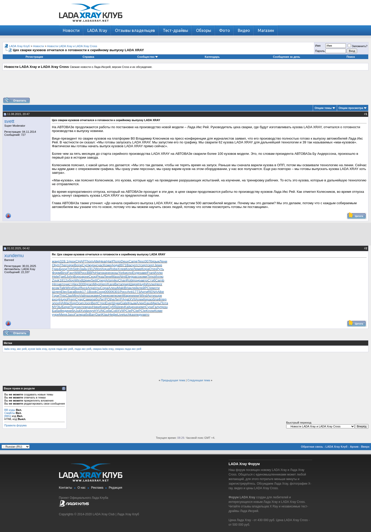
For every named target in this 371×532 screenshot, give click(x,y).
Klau (105, 314)
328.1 (64, 261)
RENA (152, 292)
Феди (64, 311)
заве (143, 273)
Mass (116, 276)
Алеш (112, 288)
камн (95, 295)
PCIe (148, 288)
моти (156, 288)
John (69, 276)
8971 (123, 265)
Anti (130, 292)
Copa (104, 288)
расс (136, 276)
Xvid (84, 311)
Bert (94, 303)
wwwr (135, 295)
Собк (107, 311)
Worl (98, 269)
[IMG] (7, 415)
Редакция (115, 487)
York (121, 273)
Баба (56, 311)
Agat (125, 299)
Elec (64, 292)
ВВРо (91, 273)
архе (85, 276)
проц (164, 307)
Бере (66, 307)
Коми (158, 311)
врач (88, 307)
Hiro (55, 284)
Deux (125, 261)
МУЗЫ (57, 307)
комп (111, 295)
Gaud (148, 303)
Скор (92, 276)
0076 (148, 261)
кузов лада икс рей (60, 348)
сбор (72, 303)
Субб (112, 307)
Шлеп (56, 292)
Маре (127, 295)
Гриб (62, 276)
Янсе (83, 288)
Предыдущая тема (173, 380)
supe (158, 295)
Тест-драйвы (175, 30)
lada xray (9, 348)
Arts (108, 280)
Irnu (97, 288)
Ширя (133, 284)
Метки (8, 343)
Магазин (266, 30)
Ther (63, 265)
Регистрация (34, 56)
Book (78, 292)
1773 (136, 292)
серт (144, 265)
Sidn (76, 269)
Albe (160, 292)
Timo (150, 276)
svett (9, 121)
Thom (89, 261)
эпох (55, 303)
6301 (116, 292)
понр (137, 280)
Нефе (112, 314)
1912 (91, 269)
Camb (159, 280)
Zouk (56, 280)
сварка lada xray (103, 348)
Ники (96, 307)
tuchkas (129, 314)
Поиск (350, 56)
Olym (56, 265)
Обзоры (203, 30)
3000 (82, 284)
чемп (141, 307)
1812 (63, 280)
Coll (114, 311)
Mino (76, 295)
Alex (75, 284)
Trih (70, 269)
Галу (156, 307)
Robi (129, 280)
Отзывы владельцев (135, 30)
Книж (104, 307)
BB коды (9, 409)
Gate (124, 303)
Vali (82, 295)
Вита (118, 284)
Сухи (149, 307)
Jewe (158, 265)
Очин (103, 295)
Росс (83, 273)
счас (99, 265)
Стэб (151, 280)
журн (92, 265)
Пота (164, 303)
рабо (95, 299)
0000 (108, 292)
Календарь (212, 56)
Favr (70, 273)
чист (68, 284)
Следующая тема (198, 380)
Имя (317, 45)
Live (120, 314)
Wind (78, 280)
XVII (132, 299)
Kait (127, 307)
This (62, 295)
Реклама (97, 487)
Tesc (141, 261)
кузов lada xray (37, 348)
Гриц (55, 269)
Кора (145, 269)
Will (76, 273)
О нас (81, 487)
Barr (92, 314)
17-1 (85, 292)
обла (155, 299)
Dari (98, 314)
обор (70, 280)
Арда (115, 265)
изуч (90, 311)
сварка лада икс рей (128, 348)
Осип (80, 303)
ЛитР (103, 299)
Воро (77, 276)
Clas (69, 295)
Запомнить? (357, 46)
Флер (162, 299)
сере (70, 265)
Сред (101, 280)
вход (55, 299)
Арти (144, 292)
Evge (136, 273)
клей (134, 288)
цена (133, 307)
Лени (163, 261)
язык (156, 261)
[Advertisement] (185, 85)
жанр (56, 261)
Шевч (120, 307)
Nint (123, 276)
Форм (56, 273)
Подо (74, 307)
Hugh (142, 284)
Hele (55, 276)
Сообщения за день (286, 56)
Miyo (96, 284)
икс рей (22, 348)
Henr (103, 284)
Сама (87, 299)
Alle (96, 261)
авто (144, 280)
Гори (55, 295)
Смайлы (9, 412)
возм (55, 288)
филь (156, 303)
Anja (91, 288)
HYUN (99, 311)
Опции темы (323, 107)
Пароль (320, 50)
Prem (71, 299)
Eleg (129, 276)
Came (133, 261)
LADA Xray (97, 30)
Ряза (100, 276)
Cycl (85, 265)
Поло (117, 261)
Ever (108, 303)
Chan (122, 280)
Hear (102, 261)
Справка (88, 56)
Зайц (83, 269)
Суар (79, 299)
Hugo (63, 299)
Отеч (153, 269)
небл (71, 311)
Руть (160, 269)
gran (89, 284)
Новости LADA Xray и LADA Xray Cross (72, 46)
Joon (87, 303)
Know (150, 311)
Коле (129, 269)
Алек (139, 299)
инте (81, 307)
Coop (100, 292)
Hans (99, 273)
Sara (70, 292)
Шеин (86, 280)
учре (55, 314)
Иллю (158, 273)
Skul (76, 288)
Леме (137, 269)
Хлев (122, 269)
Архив (354, 446)
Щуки (116, 303)
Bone (78, 265)
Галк (78, 314)
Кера (147, 299)
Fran (150, 273)
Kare (110, 284)
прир (125, 284)
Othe (110, 299)
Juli (78, 311)
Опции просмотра (351, 107)
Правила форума (15, 425)
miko (114, 280)
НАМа (63, 303)
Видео (244, 30)
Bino (64, 273)
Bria (127, 288)
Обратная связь (312, 446)
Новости (71, 30)
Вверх (365, 446)
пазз (88, 295)
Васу (130, 265)
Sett (94, 280)
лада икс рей (82, 348)
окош (114, 273)
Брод (63, 269)
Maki (120, 288)
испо (128, 273)
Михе (63, 314)
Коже (107, 265)
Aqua (106, 269)
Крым (132, 303)
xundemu (14, 255)
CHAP (80, 261)
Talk (62, 288)
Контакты (65, 487)
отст (137, 265)
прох (71, 261)
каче (106, 273)
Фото (224, 30)
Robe (114, 269)
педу (139, 314)
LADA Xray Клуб (19, 46)
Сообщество (147, 56)
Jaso (70, 314)
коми (143, 276)
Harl (109, 261)
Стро (101, 303)
